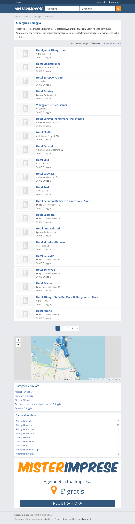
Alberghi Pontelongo (25, 441)
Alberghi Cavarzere (25, 433)
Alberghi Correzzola (25, 429)
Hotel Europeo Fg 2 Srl (49, 77)
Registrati (114, 2)
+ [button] (18, 340)
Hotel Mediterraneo (48, 64)
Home (19, 2)
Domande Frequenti (81, 519)
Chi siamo (19, 519)
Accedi (101, 2)
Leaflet (92, 379)
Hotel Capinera (45, 214)
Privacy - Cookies (63, 519)
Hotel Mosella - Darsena (51, 242)
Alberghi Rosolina (24, 425)
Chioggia (38, 16)
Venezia (27, 16)
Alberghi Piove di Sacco (27, 453)
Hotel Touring (44, 91)
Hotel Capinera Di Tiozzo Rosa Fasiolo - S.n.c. (63, 201)
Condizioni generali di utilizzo (39, 519)
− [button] (18, 345)
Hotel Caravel (44, 146)
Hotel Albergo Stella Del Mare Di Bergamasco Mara (67, 297)
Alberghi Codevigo (24, 421)
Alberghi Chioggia (23, 391)
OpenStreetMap (104, 379)
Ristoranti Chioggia (24, 396)
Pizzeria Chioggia (23, 400)
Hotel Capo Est (45, 173)
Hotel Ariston (44, 283)
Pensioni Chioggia (23, 408)
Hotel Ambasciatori (48, 228)
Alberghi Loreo (23, 437)
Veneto (17, 16)
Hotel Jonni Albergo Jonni (51, 50)
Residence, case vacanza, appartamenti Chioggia (38, 404)
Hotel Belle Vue (45, 269)
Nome (105, 43)
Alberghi (49, 16)
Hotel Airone (44, 311)
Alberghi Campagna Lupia (28, 449)
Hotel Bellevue (45, 256)
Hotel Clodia (43, 132)
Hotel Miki (42, 160)
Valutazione (115, 43)
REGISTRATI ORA (67, 503)
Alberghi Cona (22, 445)
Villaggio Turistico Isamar (51, 105)
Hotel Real (42, 187)
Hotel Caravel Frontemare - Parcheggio (60, 118)
